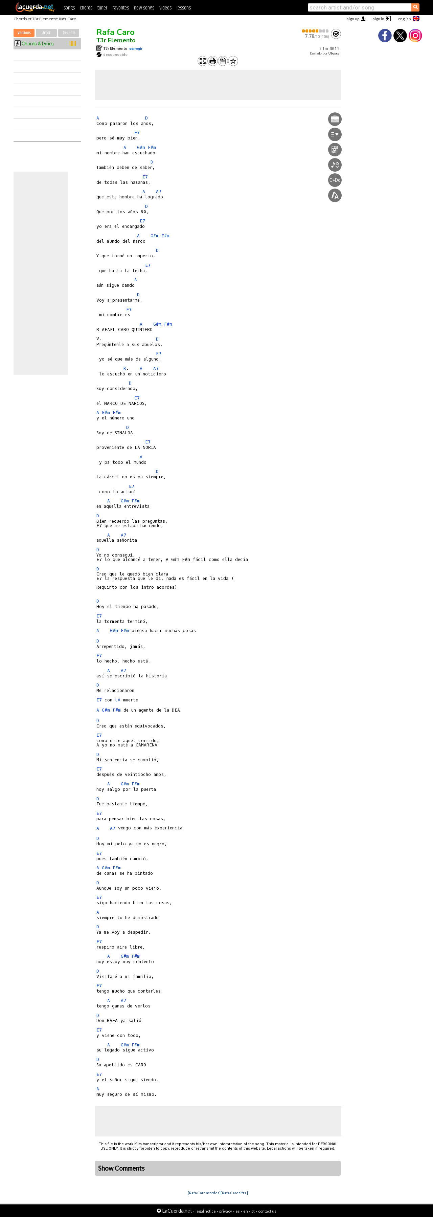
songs (69, 8)
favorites (120, 8)
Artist (46, 33)
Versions (24, 33)
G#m (141, 147)
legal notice (206, 1211)
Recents (69, 33)
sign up (353, 18)
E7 (137, 132)
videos (165, 8)
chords (86, 8)
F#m (152, 147)
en (245, 1211)
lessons (184, 8)
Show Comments (121, 1168)
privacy (225, 1211)
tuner (102, 8)
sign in (378, 18)
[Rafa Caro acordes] (204, 1193)
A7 (158, 191)
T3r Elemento (116, 40)
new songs (144, 8)
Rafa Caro (115, 32)
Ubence (333, 53)
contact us (267, 1211)
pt (253, 1211)
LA (117, 700)
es (237, 1211)
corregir (135, 48)
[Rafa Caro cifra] (234, 1193)
